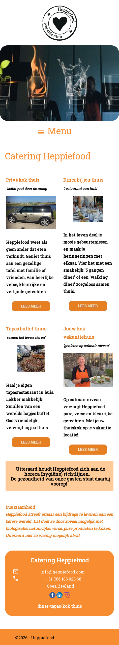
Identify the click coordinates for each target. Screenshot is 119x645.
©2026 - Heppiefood (34, 637)
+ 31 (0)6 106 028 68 (63, 579)
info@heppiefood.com (62, 571)
